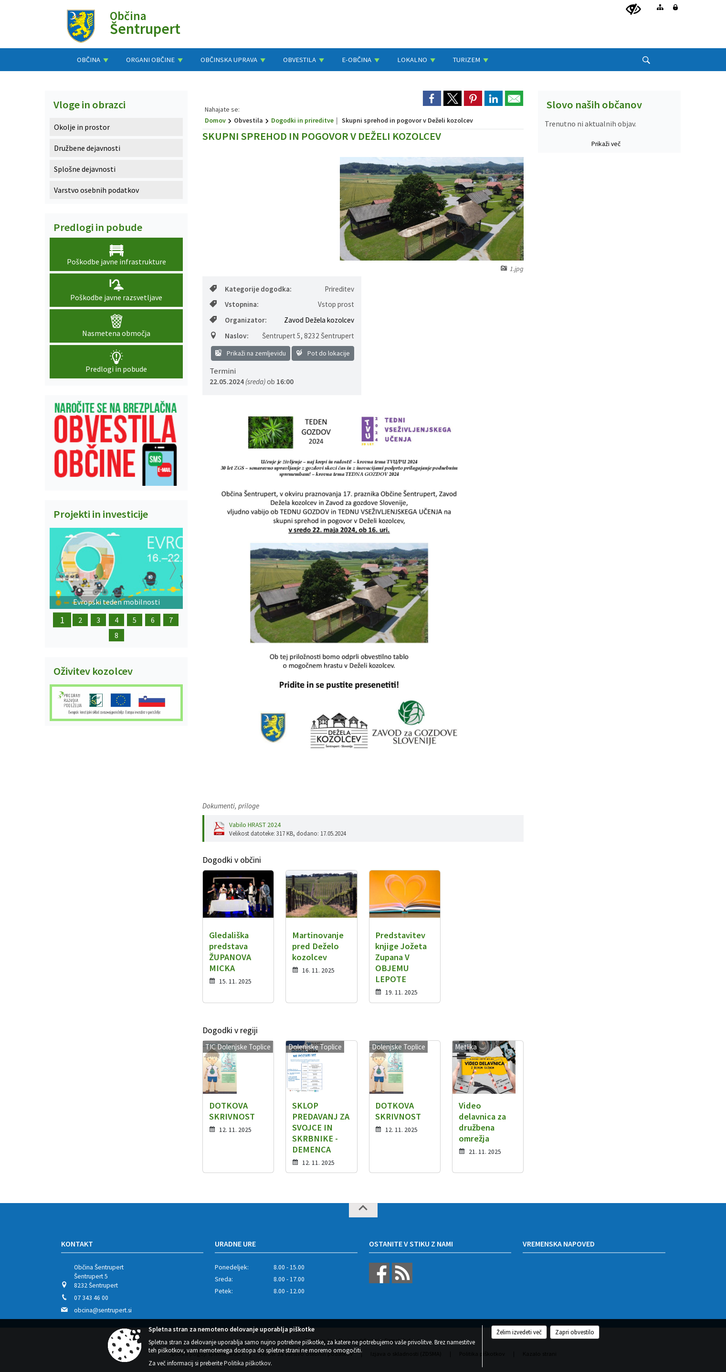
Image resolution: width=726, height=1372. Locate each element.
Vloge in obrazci (89, 104)
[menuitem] (92, 59)
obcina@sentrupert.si (103, 1310)
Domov (215, 120)
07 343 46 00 (91, 1298)
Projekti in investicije (100, 514)
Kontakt (77, 1243)
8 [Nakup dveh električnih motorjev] (116, 635)
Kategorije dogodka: (251, 288)
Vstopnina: (234, 304)
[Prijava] (675, 7)
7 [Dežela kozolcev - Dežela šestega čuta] (171, 620)
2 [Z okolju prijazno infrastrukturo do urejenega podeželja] (80, 620)
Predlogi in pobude (97, 227)
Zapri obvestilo (574, 1332)
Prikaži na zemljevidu (250, 353)
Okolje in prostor (82, 127)
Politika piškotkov (247, 1363)
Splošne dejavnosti (85, 169)
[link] (432, 98)
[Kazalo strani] (660, 7)
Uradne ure (235, 1243)
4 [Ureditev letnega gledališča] (116, 620)
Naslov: (229, 335)
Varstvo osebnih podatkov (96, 190)
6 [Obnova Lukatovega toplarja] (153, 620)
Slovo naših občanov (594, 104)
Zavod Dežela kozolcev (319, 320)
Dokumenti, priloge (230, 805)
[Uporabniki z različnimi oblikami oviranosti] (633, 9)
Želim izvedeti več (519, 1332)
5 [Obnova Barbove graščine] (135, 620)
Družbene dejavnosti (87, 148)
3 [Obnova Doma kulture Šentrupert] (98, 620)
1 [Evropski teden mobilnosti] (62, 620)
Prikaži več (606, 144)
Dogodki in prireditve (302, 120)
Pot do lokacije (323, 353)
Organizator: (238, 320)
